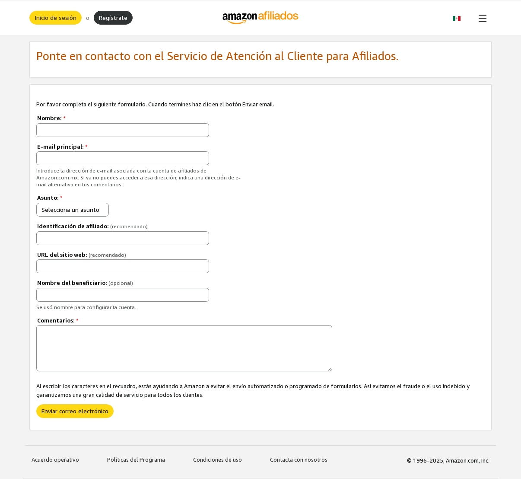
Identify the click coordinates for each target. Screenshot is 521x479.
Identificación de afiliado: (92, 226)
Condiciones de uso (217, 459)
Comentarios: (58, 320)
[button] (461, 18)
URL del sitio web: (81, 254)
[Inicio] (261, 17)
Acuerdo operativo (55, 459)
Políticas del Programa (136, 459)
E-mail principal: (62, 146)
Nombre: (51, 118)
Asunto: (50, 197)
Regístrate (113, 17)
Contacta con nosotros (298, 459)
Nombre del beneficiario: (85, 282)
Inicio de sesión (55, 17)
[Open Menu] (481, 17)
